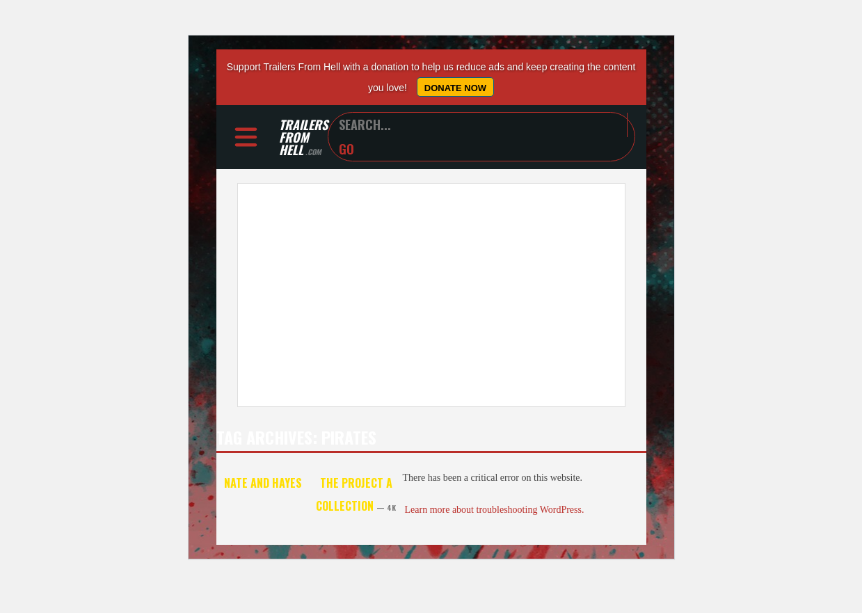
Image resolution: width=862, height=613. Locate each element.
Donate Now (455, 88)
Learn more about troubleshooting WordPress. (494, 509)
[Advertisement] (431, 295)
